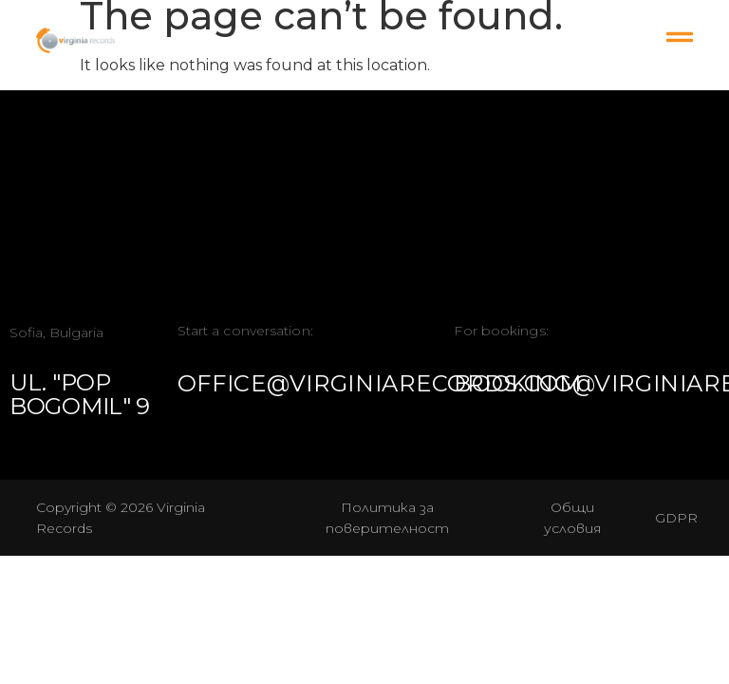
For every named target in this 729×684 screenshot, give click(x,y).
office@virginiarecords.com (380, 383)
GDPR (676, 517)
